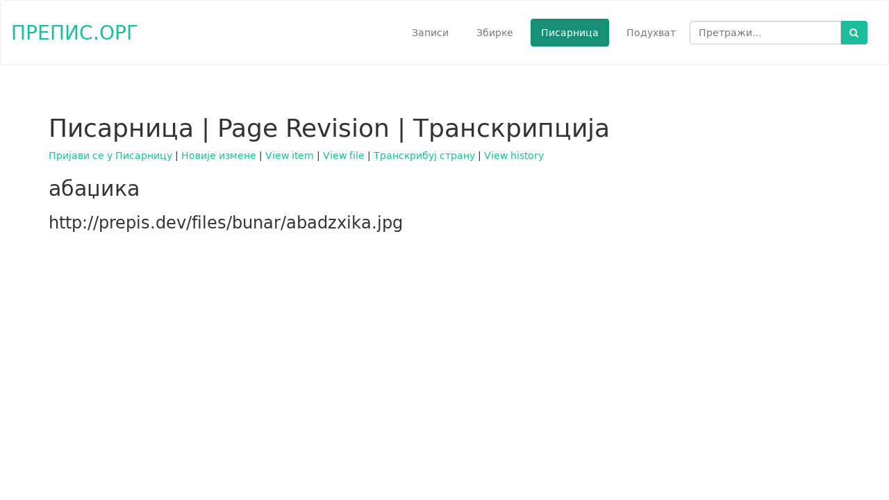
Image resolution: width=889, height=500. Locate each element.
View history (514, 155)
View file (344, 155)
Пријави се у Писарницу (110, 155)
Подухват (651, 32)
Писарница (570, 32)
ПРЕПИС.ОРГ (74, 32)
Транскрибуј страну (424, 155)
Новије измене (218, 155)
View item (289, 155)
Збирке (494, 32)
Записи (430, 32)
